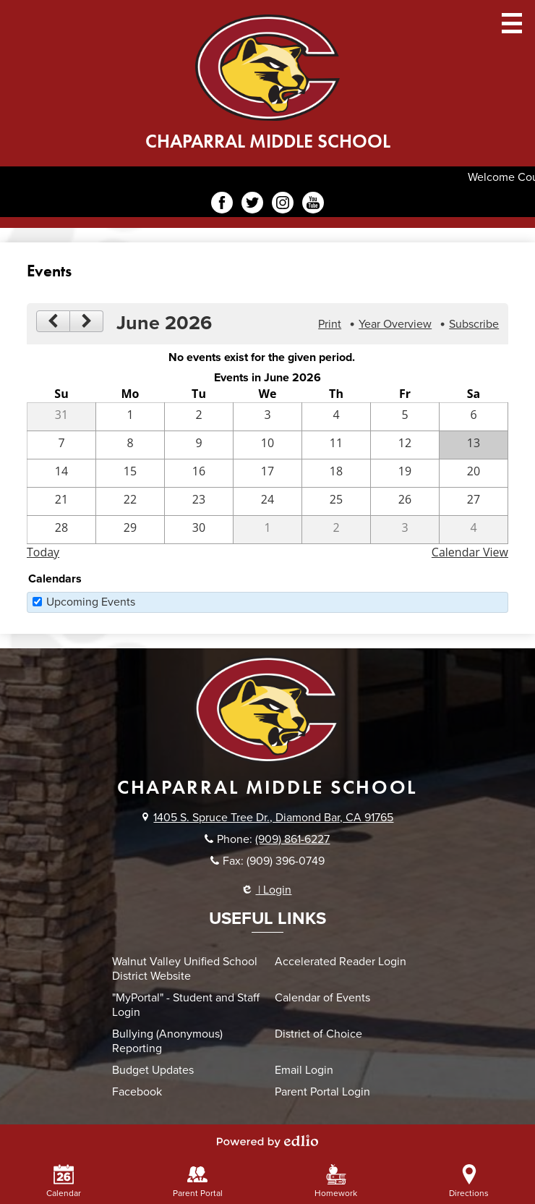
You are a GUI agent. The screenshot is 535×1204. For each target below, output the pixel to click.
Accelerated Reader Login (340, 961)
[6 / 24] (267, 501)
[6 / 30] (199, 530)
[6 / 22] (130, 501)
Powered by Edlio (267, 1141)
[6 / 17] (267, 473)
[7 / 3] (405, 530)
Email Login (304, 1070)
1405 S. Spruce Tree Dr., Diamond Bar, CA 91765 (273, 817)
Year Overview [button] (395, 324)
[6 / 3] (267, 417)
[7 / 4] (473, 530)
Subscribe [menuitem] (474, 324)
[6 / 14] (61, 473)
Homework (335, 1181)
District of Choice (318, 1034)
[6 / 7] (61, 445)
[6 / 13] (473, 445)
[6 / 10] (267, 445)
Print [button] (329, 324)
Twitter (252, 204)
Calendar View (470, 552)
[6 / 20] (473, 473)
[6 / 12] (405, 445)
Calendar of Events (322, 998)
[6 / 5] (405, 417)
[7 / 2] (336, 530)
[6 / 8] (130, 445)
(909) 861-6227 (292, 839)
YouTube (313, 204)
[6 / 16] (199, 473)
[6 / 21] (61, 501)
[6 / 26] (405, 501)
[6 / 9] (199, 445)
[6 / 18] (336, 473)
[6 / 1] (130, 417)
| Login (267, 890)
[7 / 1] (267, 530)
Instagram (283, 204)
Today (43, 552)
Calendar (63, 1181)
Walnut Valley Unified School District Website (184, 968)
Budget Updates (153, 1070)
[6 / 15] (130, 473)
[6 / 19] (405, 473)
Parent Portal (198, 1181)
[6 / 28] (61, 530)
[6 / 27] (473, 501)
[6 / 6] (473, 417)
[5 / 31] (61, 417)
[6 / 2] (199, 417)
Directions (469, 1181)
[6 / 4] (336, 417)
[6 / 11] (336, 445)
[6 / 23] (199, 501)
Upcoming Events (90, 602)
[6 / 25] (336, 501)
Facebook (222, 204)
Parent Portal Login (322, 1092)
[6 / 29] (130, 530)
